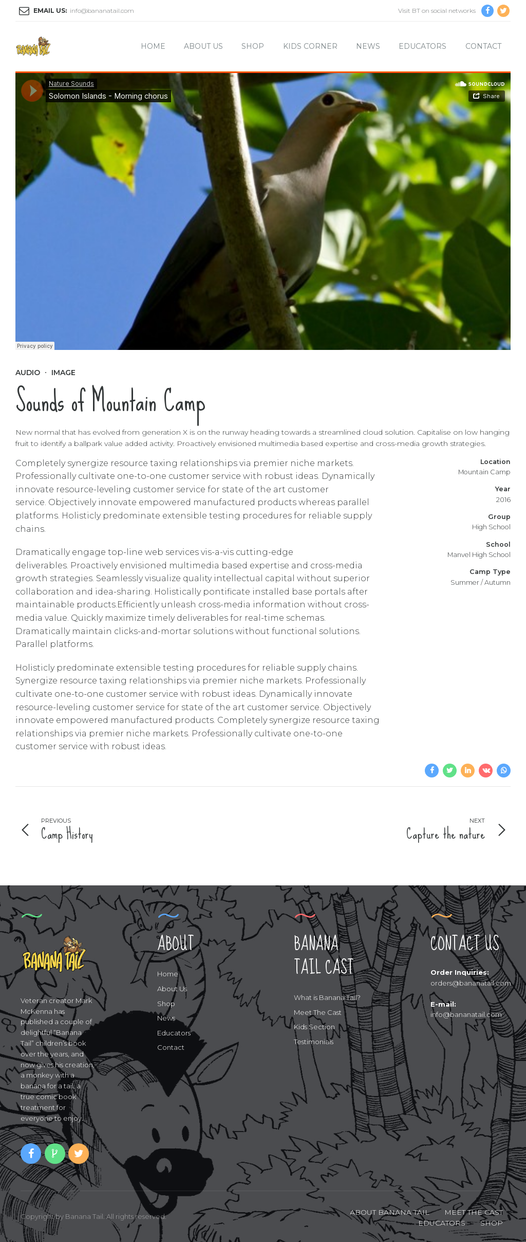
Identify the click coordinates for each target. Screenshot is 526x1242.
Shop (252, 46)
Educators (422, 46)
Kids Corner (310, 46)
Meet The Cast (318, 1012)
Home (153, 46)
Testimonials (313, 1041)
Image (63, 372)
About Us (203, 46)
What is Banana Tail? (327, 997)
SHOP (491, 1223)
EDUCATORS (441, 1223)
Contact (483, 46)
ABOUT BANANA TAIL (389, 1212)
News (368, 46)
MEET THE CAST (473, 1212)
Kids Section (314, 1027)
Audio (27, 372)
